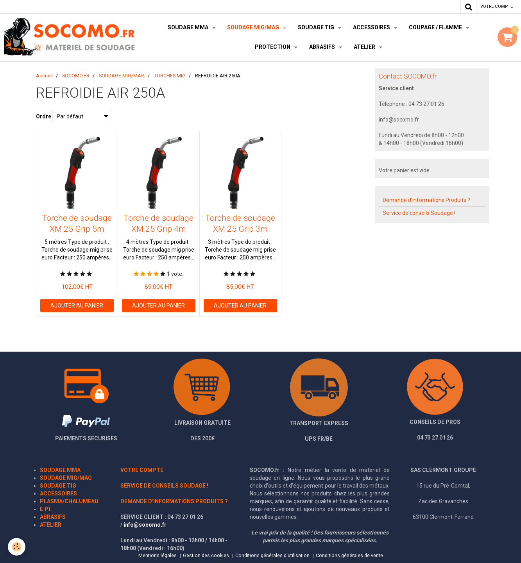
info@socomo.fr (145, 525)
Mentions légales (157, 555)
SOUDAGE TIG (316, 27)
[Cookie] (16, 547)
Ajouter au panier (76, 305)
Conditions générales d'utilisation (272, 555)
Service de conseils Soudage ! (419, 213)
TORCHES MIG (170, 76)
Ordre (43, 116)
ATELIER (365, 47)
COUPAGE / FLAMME (436, 27)
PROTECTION (273, 47)
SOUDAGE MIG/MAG (253, 27)
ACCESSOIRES (372, 27)
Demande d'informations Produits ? (426, 200)
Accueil (44, 76)
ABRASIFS (322, 47)
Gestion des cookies (206, 555)
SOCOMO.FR (76, 76)
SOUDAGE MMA (188, 27)
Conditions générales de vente (349, 555)
